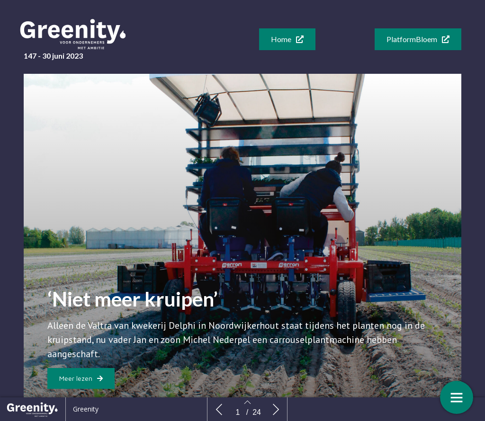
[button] (287, 39)
